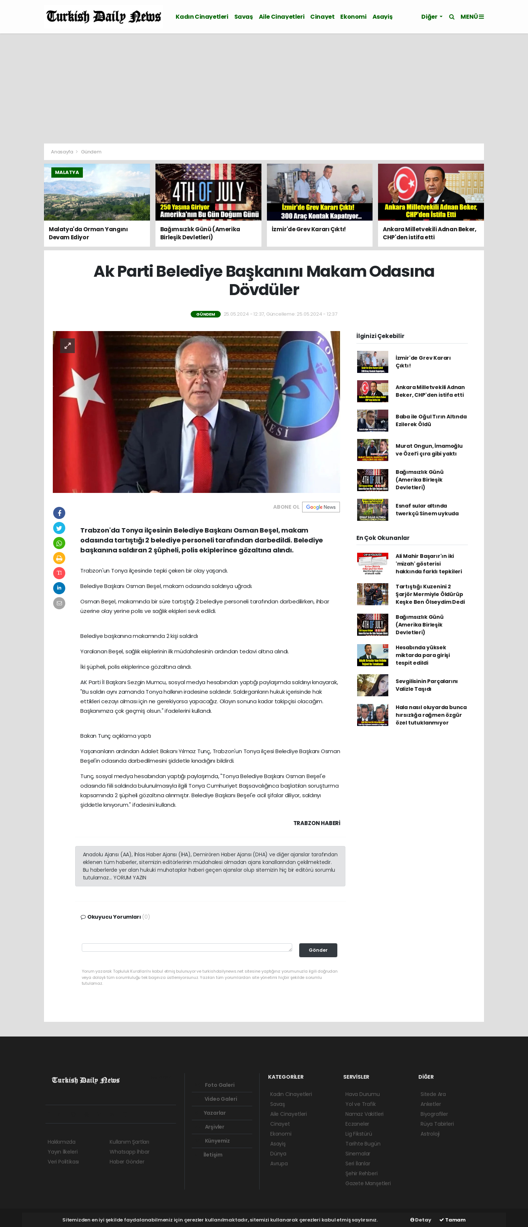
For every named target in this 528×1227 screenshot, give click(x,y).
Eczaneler (357, 1124)
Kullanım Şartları (129, 1142)
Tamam (452, 1219)
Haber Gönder (127, 1161)
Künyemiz (212, 1140)
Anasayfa (62, 151)
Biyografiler (434, 1114)
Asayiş (383, 16)
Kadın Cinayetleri (202, 16)
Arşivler (209, 1126)
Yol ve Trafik (360, 1104)
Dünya (278, 1153)
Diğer (429, 16)
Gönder (318, 950)
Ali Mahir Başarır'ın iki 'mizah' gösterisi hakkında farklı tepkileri (429, 563)
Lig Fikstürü (358, 1133)
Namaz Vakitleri (364, 1114)
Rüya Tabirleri (437, 1124)
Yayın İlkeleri (62, 1151)
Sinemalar (357, 1153)
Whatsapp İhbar (129, 1151)
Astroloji (430, 1133)
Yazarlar (210, 1113)
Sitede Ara (433, 1094)
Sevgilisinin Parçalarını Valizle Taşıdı (427, 685)
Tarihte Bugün (363, 1143)
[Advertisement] (264, 88)
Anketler (431, 1104)
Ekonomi (353, 16)
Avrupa (279, 1163)
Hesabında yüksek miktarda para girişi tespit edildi (423, 655)
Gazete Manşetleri (368, 1183)
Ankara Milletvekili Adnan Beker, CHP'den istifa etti (430, 391)
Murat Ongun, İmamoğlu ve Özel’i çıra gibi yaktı (429, 449)
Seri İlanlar (357, 1163)
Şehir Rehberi (361, 1173)
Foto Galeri (215, 1085)
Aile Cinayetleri (282, 16)
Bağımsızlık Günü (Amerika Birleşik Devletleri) (420, 479)
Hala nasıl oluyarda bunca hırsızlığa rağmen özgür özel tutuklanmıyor (431, 715)
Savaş (243, 16)
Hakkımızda (62, 1142)
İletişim (209, 1154)
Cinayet (322, 16)
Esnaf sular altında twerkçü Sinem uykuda (427, 509)
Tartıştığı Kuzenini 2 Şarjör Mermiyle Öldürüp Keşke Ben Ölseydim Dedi (430, 594)
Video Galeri (216, 1099)
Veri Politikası (63, 1161)
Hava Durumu (362, 1094)
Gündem (91, 151)
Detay (420, 1219)
